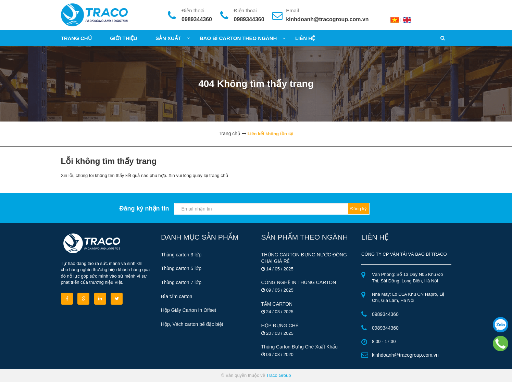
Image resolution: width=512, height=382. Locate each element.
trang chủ (218, 175)
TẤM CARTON (277, 304)
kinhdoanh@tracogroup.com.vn (327, 19)
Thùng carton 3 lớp (181, 254)
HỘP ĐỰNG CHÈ (280, 325)
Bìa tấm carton (176, 296)
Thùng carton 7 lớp (181, 282)
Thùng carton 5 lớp (181, 268)
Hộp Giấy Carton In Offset (188, 310)
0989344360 (197, 19)
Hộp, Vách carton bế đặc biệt (192, 324)
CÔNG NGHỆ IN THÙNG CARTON (298, 282)
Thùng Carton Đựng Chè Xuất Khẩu (299, 346)
